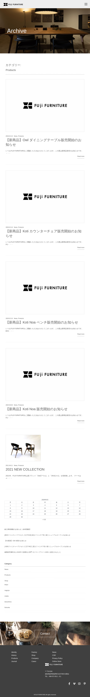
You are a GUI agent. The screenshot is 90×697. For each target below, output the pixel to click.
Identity (14, 652)
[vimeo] (74, 683)
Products (21, 136)
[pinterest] (85, 683)
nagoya (6, 590)
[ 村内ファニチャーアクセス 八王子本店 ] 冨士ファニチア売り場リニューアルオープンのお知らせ (37, 546)
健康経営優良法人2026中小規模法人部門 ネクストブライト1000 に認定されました (32, 552)
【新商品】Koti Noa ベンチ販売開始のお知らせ (42, 322)
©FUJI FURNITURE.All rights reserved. (45, 694)
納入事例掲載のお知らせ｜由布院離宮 (17, 529)
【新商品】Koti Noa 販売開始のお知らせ (37, 409)
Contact (45, 633)
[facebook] (69, 683)
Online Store (56, 661)
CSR (54, 655)
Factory (34, 652)
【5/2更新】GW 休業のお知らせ (15, 541)
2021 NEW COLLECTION (25, 469)
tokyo (6, 584)
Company (35, 658)
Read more (80, 156)
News (15, 136)
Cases (34, 661)
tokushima (7, 602)
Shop (6, 581)
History (14, 655)
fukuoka (7, 607)
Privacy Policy (57, 658)
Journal (14, 661)
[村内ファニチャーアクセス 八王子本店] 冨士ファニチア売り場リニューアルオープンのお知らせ (37, 535)
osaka (6, 596)
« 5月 (44, 519)
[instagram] (79, 683)
